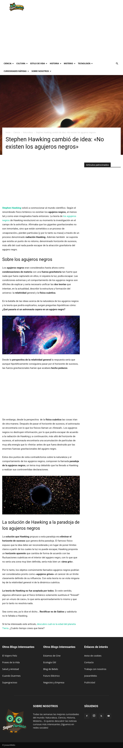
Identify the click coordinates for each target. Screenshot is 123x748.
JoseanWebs (90, 675)
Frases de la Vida (11, 662)
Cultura (22, 63)
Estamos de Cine (52, 655)
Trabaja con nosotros (95, 669)
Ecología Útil (49, 662)
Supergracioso (9, 682)
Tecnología (85, 63)
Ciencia (9, 63)
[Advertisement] (83, 7)
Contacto (89, 662)
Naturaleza (28, 132)
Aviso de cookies (92, 655)
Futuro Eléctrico (51, 675)
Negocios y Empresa (53, 682)
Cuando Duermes (11, 675)
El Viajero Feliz (9, 655)
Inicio (8, 132)
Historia (55, 63)
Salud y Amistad (10, 669)
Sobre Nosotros (41, 71)
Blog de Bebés (50, 669)
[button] (117, 63)
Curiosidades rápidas (16, 71)
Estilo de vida (38, 63)
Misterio (69, 63)
